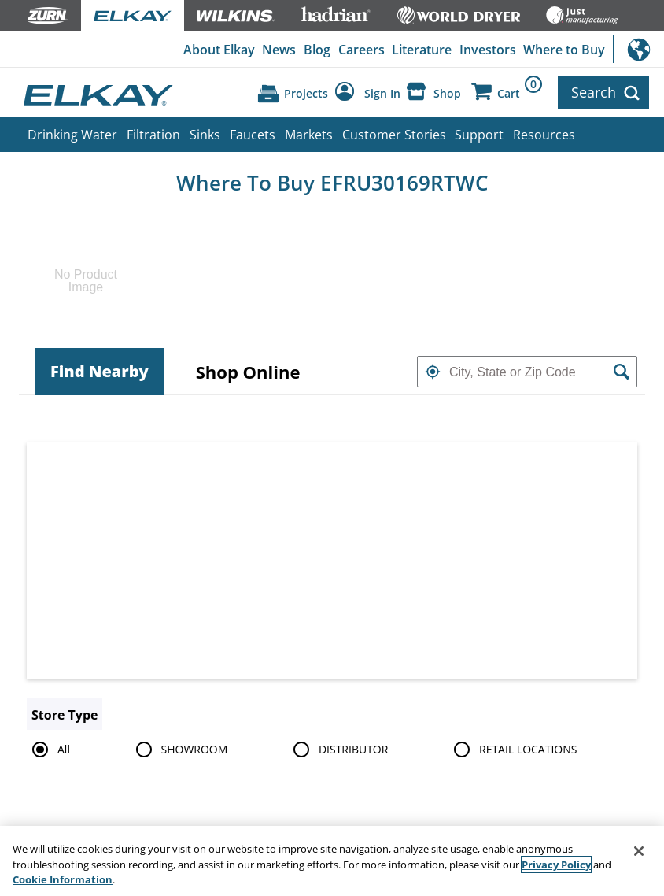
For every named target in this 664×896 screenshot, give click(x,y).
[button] (433, 372)
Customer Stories (394, 134)
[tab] (99, 371)
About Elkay (219, 49)
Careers (361, 49)
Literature (422, 49)
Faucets (252, 134)
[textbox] (527, 371)
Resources (544, 134)
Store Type (64, 715)
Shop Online (248, 371)
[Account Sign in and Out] (367, 93)
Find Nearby (99, 371)
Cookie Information (63, 882)
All (48, 749)
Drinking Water (72, 134)
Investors (487, 49)
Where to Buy (564, 49)
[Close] (639, 853)
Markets (309, 134)
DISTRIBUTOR (338, 749)
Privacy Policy (556, 866)
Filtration (153, 134)
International (638, 49)
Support (479, 134)
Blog (317, 49)
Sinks (205, 134)
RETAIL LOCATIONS (512, 749)
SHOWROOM (179, 749)
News (279, 49)
